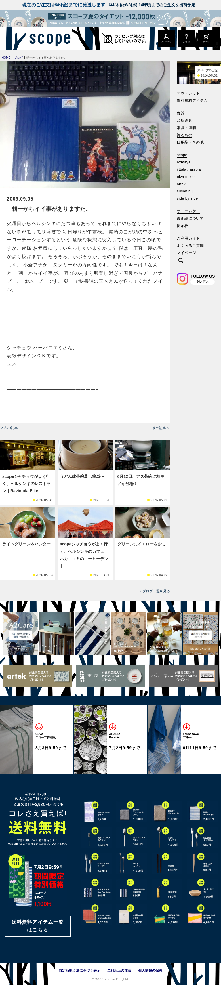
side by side (187, 198)
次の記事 (11, 428)
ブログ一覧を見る (156, 591)
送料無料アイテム (192, 100)
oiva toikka (186, 177)
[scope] (48, 38)
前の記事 (159, 428)
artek (181, 184)
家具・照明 (186, 128)
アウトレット (188, 93)
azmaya (183, 162)
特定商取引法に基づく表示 (79, 971)
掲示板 (182, 226)
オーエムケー (188, 211)
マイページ (186, 253)
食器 (180, 113)
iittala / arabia (189, 169)
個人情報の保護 (150, 971)
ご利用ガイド (188, 238)
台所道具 (184, 120)
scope (182, 155)
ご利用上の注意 (119, 971)
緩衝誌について (190, 218)
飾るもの (184, 135)
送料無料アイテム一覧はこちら (38, 926)
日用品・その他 (190, 142)
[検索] (181, 261)
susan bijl (185, 191)
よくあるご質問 (190, 245)
